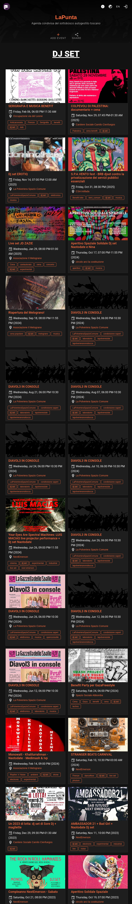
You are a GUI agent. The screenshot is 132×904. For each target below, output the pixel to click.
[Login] (125, 6)
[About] (103, 6)
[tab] (58, 36)
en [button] (118, 6)
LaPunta (66, 17)
